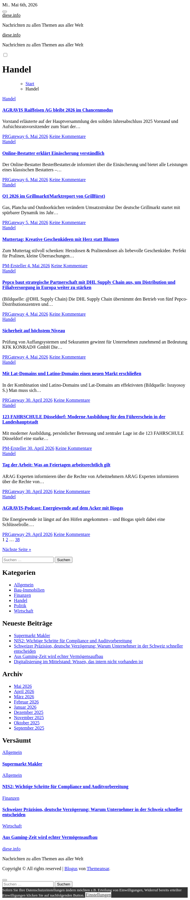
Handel (9, 98)
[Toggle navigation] (4, 11)
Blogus (70, 868)
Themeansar (98, 868)
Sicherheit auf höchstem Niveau (33, 330)
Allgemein (24, 584)
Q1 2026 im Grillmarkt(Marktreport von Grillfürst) (53, 196)
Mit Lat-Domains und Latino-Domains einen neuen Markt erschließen (71, 373)
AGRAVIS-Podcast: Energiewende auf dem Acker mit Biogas (62, 508)
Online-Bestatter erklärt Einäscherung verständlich (53, 153)
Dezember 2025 (28, 712)
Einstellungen (98, 894)
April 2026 (24, 691)
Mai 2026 (23, 686)
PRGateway (13, 136)
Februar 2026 (26, 701)
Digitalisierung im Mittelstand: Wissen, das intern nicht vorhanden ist (78, 661)
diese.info (11, 15)
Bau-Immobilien (29, 590)
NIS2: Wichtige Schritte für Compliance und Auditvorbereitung (73, 640)
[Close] (4, 880)
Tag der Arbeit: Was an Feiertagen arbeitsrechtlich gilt (56, 464)
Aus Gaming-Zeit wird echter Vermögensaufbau (58, 656)
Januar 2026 (25, 707)
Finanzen (22, 595)
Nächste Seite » (16, 549)
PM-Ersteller (15, 265)
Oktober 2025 (26, 722)
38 (17, 539)
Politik (20, 605)
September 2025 (29, 728)
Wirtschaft (23, 610)
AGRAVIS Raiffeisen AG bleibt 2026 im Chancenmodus (57, 110)
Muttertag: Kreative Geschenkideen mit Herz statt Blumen (60, 239)
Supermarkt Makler (32, 635)
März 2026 (24, 696)
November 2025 (29, 717)
